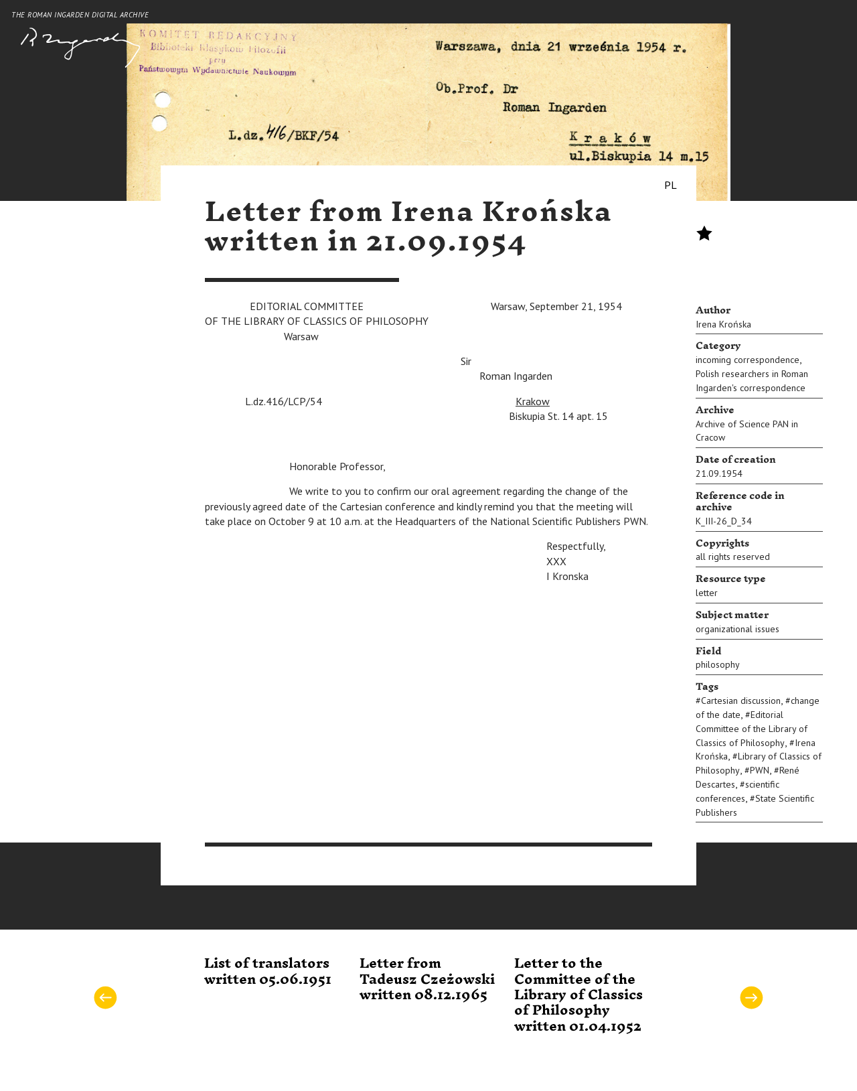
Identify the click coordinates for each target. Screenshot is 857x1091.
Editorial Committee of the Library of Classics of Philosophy (751, 729)
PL (670, 184)
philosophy (718, 664)
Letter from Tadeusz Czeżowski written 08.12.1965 (427, 979)
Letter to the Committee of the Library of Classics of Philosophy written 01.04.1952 (578, 995)
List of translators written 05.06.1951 (267, 971)
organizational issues (737, 629)
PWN (759, 770)
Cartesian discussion (741, 701)
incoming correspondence (747, 360)
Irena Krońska (723, 324)
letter (707, 593)
